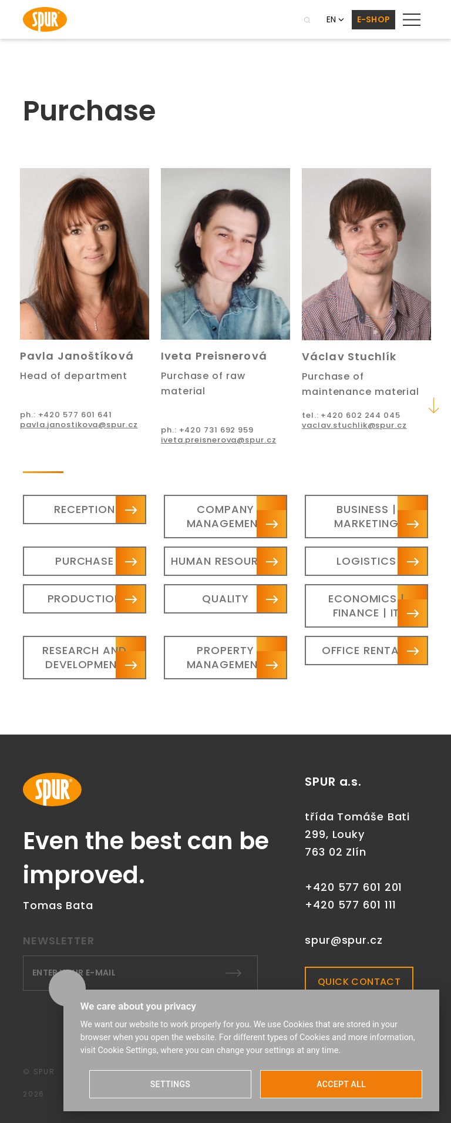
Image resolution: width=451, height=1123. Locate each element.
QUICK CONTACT (359, 981)
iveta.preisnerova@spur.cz (219, 439)
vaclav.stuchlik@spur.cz (354, 425)
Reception (84, 509)
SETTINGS (170, 1084)
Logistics (366, 561)
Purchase (84, 561)
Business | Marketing (366, 516)
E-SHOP (374, 19)
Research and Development (84, 657)
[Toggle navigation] (411, 19)
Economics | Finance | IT (366, 605)
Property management (226, 657)
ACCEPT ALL (341, 1084)
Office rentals (367, 650)
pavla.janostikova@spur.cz (79, 424)
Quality (225, 598)
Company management (226, 516)
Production (85, 598)
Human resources (225, 561)
